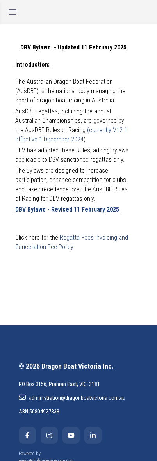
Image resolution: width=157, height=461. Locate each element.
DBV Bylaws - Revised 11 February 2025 (67, 209)
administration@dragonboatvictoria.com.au (72, 397)
